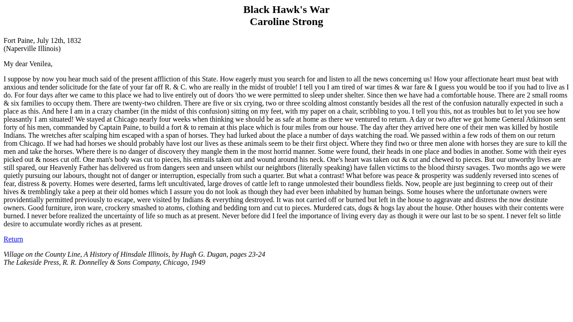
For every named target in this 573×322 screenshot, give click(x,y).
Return (13, 239)
